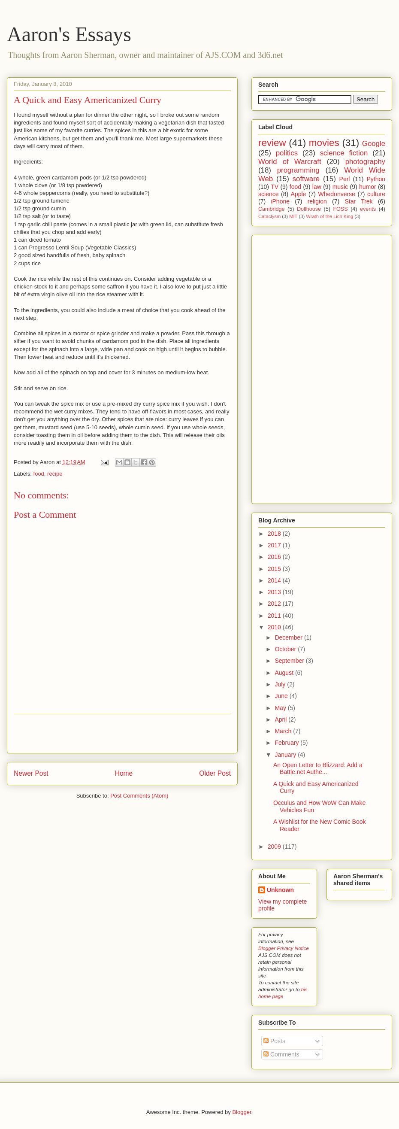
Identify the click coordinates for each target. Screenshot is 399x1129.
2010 (275, 627)
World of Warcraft (289, 162)
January (286, 754)
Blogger (241, 1112)
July (281, 684)
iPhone (280, 201)
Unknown (280, 889)
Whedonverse (336, 194)
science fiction (344, 153)
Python (375, 179)
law (316, 186)
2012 (275, 603)
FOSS (340, 209)
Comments (281, 1054)
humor (367, 186)
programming (298, 170)
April (281, 719)
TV (274, 186)
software (306, 179)
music (340, 186)
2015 (275, 568)
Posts (274, 1041)
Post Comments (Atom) (139, 795)
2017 (275, 545)
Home (124, 773)
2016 (275, 556)
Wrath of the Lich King (329, 216)
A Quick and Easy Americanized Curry (87, 99)
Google (373, 144)
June (282, 695)
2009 (275, 846)
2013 (275, 592)
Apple (298, 194)
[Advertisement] (122, 734)
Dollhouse (309, 209)
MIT (293, 216)
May (281, 707)
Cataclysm (269, 216)
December (289, 637)
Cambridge (271, 209)
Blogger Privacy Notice (283, 948)
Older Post (215, 773)
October (286, 649)
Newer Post (31, 773)
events (368, 209)
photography (365, 162)
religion (317, 201)
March (284, 731)
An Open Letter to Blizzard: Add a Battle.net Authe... (318, 769)
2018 (275, 533)
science (268, 194)
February (287, 742)
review (272, 142)
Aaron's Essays (69, 34)
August (285, 672)
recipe (54, 473)
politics (287, 153)
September (290, 660)
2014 (275, 580)
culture (376, 194)
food (38, 473)
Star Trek (358, 201)
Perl (344, 179)
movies (324, 142)
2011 (275, 615)
